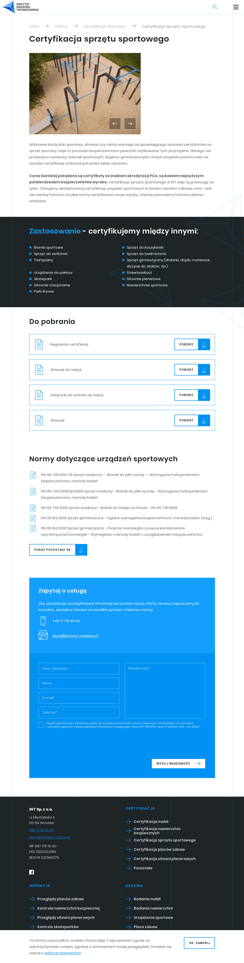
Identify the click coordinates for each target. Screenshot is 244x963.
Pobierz (194, 344)
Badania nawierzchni (153, 908)
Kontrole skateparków (58, 926)
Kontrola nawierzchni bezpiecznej (68, 908)
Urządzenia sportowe (153, 917)
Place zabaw (145, 926)
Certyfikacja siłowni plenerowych (165, 858)
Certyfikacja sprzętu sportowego (165, 840)
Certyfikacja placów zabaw (159, 849)
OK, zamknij (199, 943)
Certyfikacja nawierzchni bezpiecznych (157, 830)
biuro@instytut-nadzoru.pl (75, 635)
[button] (115, 124)
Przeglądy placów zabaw (60, 899)
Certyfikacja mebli (151, 821)
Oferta (61, 26)
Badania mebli (147, 899)
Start (34, 26)
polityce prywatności (63, 952)
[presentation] (170, 742)
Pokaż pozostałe (60, 550)
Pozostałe (143, 868)
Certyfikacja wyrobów (105, 26)
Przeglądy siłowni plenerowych (66, 917)
